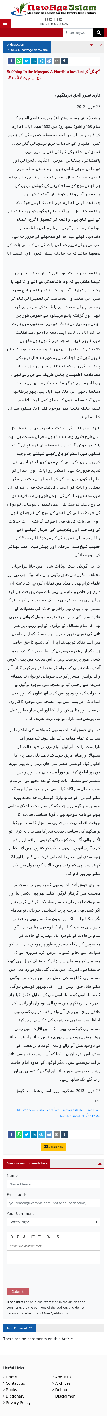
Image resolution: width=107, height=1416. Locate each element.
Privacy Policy (18, 1402)
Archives (63, 1383)
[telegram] (41, 61)
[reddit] (49, 61)
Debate (61, 1389)
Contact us (15, 1383)
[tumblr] (64, 61)
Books (11, 1389)
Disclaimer (65, 1396)
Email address (19, 1194)
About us (63, 1377)
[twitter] (26, 61)
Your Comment (20, 1213)
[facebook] (11, 61)
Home (11, 1377)
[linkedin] (34, 61)
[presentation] (39, 1275)
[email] (57, 61)
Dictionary (15, 1396)
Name (12, 1175)
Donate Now (53, 1146)
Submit (18, 1291)
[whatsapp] (19, 61)
